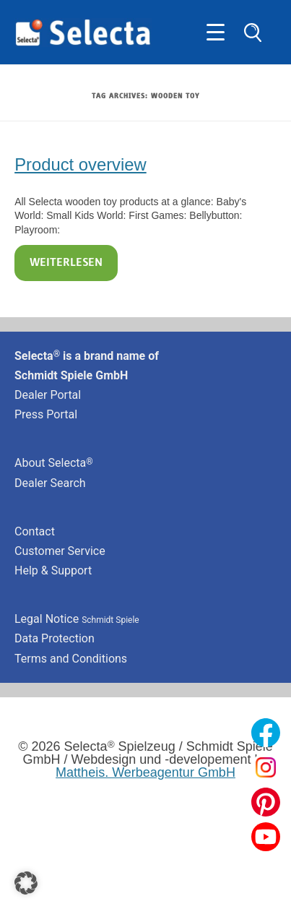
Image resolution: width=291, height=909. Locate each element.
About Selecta (53, 463)
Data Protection (54, 638)
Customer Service (59, 551)
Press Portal (45, 414)
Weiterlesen (66, 263)
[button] (26, 883)
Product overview (80, 164)
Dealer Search (50, 483)
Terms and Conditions (70, 658)
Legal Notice (76, 619)
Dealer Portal (47, 395)
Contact (34, 531)
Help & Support (53, 570)
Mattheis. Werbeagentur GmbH (145, 772)
